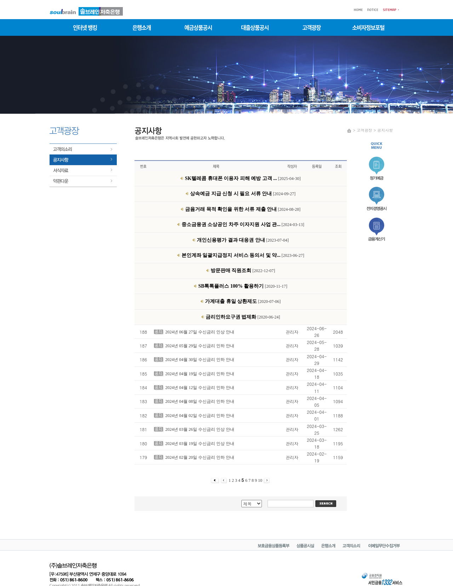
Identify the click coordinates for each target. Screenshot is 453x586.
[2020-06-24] (243, 317)
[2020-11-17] (242, 286)
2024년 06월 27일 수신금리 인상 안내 (199, 331)
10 (260, 480)
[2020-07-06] (243, 301)
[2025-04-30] (242, 178)
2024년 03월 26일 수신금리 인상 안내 (199, 429)
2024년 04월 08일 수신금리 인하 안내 (199, 401)
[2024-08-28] (242, 209)
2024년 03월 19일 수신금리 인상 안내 (199, 443)
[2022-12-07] (243, 270)
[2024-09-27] (243, 193)
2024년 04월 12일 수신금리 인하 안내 (199, 387)
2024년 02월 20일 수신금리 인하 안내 (199, 457)
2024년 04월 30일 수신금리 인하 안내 (199, 359)
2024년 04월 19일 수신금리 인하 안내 (199, 373)
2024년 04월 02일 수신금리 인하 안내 (199, 415)
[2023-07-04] (242, 240)
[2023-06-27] (243, 255)
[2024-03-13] (243, 224)
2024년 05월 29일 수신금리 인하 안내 (199, 345)
